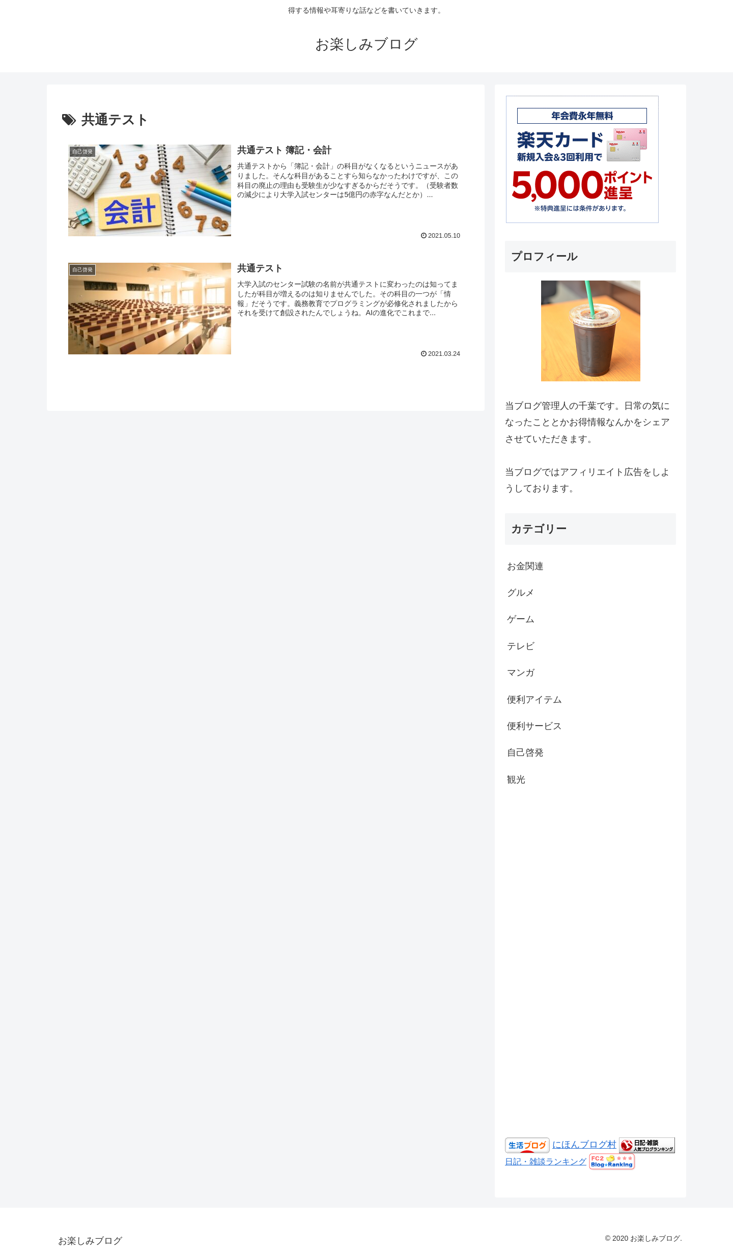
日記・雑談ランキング (545, 1161)
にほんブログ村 (584, 1144)
